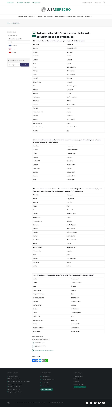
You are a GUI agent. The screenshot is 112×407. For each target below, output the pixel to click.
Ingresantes (10, 2)
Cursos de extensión (14, 386)
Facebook (13, 45)
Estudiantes (20, 2)
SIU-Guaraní (97, 2)
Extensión (50, 17)
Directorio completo (46, 389)
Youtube (12, 52)
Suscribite (25, 65)
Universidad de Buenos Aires (34, 403)
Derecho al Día (13, 35)
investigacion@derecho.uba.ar (44, 350)
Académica (31, 17)
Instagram (13, 49)
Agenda (76, 382)
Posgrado (88, 17)
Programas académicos (15, 392)
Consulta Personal (87, 2)
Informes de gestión (14, 379)
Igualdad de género (48, 379)
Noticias (76, 379)
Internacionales (60, 17)
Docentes (27, 2)
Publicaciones (71, 17)
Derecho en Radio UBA (15, 39)
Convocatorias (78, 384)
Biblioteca (80, 17)
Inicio (8, 23)
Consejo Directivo (13, 376)
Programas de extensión (15, 384)
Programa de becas (14, 389)
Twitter (11, 42)
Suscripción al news (79, 387)
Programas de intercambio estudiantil (19, 381)
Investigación (41, 17)
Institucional (22, 17)
